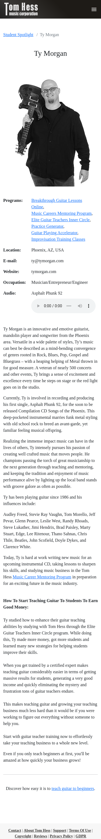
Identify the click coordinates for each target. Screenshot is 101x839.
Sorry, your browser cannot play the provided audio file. (63, 306)
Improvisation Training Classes (58, 239)
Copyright (23, 836)
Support (59, 830)
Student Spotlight (18, 34)
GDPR (81, 836)
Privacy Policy (61, 836)
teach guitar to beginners (73, 788)
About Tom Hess (37, 830)
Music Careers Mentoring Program (61, 213)
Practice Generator (47, 226)
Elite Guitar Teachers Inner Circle (60, 219)
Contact (14, 830)
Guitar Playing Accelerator (54, 232)
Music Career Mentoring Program (42, 577)
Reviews (40, 836)
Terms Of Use (80, 830)
